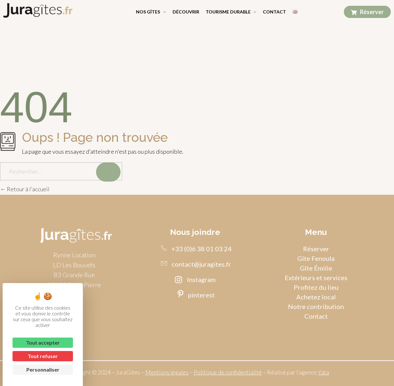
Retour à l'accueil (24, 189)
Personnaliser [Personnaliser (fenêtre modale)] (42, 369)
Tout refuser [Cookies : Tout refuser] (43, 356)
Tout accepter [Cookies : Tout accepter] (43, 342)
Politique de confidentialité (228, 372)
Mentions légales (167, 372)
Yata (323, 372)
